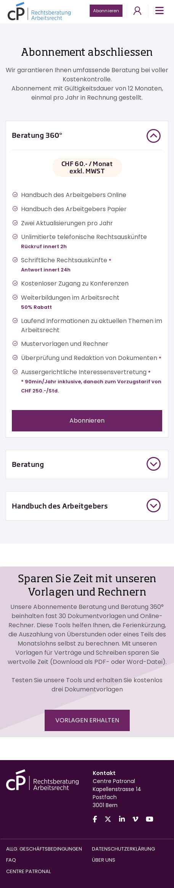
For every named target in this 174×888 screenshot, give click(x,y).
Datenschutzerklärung (123, 848)
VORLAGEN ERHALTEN (87, 720)
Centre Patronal (28, 871)
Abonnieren (106, 11)
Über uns (103, 860)
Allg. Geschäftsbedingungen (44, 848)
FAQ (11, 860)
